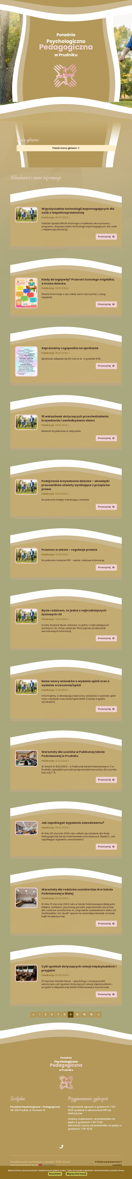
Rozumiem (55, 1173)
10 (77, 1014)
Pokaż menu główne (66, 148)
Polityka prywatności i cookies (108, 1163)
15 (84, 1014)
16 (91, 1014)
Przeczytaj (106, 236)
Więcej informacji (76, 1173)
